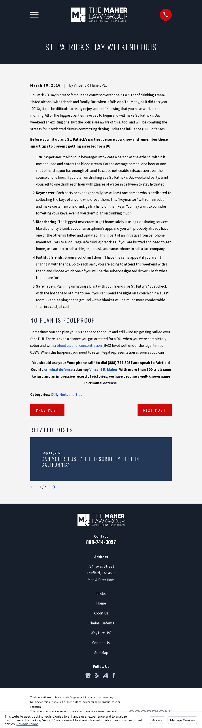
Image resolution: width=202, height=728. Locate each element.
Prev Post (47, 410)
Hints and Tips (70, 394)
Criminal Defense (101, 623)
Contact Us (101, 642)
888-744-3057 (101, 542)
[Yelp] (96, 675)
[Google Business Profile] (88, 675)
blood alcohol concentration (79, 345)
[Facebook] (114, 675)
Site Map (101, 652)
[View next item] (52, 487)
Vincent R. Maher (103, 369)
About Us (101, 613)
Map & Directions (101, 579)
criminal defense (58, 369)
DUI (146, 129)
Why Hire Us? (101, 632)
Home (101, 603)
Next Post (154, 410)
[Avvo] (105, 675)
